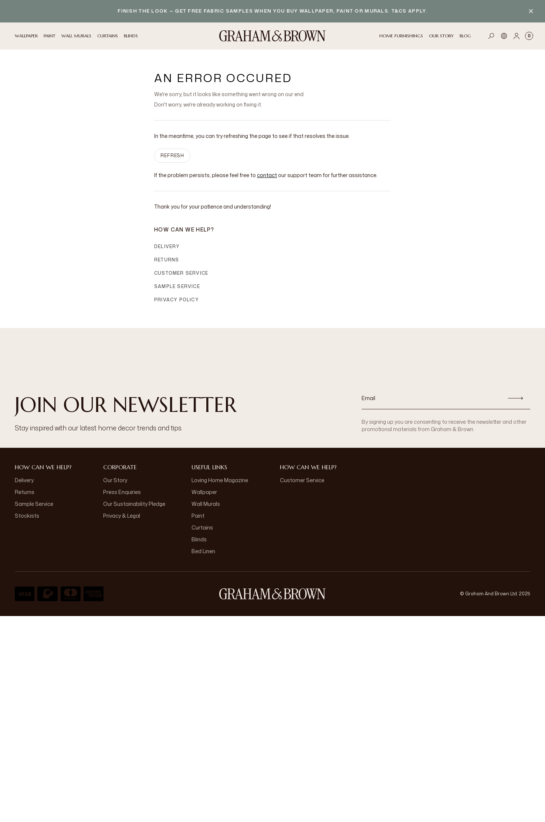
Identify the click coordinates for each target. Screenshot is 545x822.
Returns (166, 260)
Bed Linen (203, 551)
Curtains (202, 527)
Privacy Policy (176, 300)
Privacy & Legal (121, 515)
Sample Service (177, 286)
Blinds (199, 539)
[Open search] (491, 36)
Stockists (27, 515)
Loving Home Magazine (220, 480)
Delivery (167, 246)
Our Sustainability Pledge (134, 503)
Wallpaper (204, 491)
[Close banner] (531, 11)
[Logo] (272, 35)
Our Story (115, 480)
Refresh (172, 155)
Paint (198, 515)
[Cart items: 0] (529, 36)
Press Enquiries (122, 491)
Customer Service (181, 273)
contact (267, 175)
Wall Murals (206, 503)
